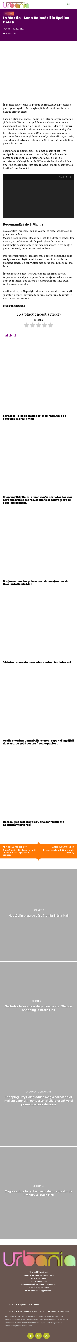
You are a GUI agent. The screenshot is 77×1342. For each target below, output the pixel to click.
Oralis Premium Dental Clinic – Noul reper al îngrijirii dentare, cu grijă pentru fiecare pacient (38, 742)
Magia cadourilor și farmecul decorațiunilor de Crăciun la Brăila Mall (35, 583)
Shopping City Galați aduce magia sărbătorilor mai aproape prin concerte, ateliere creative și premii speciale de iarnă (37, 500)
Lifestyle (8, 13)
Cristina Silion (18, 29)
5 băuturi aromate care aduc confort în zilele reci (37, 662)
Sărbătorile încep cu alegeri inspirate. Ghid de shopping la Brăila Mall (34, 417)
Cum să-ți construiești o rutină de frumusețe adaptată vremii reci (33, 823)
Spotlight (38, 1001)
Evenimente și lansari (38, 1092)
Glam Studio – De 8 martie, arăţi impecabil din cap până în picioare (19, 852)
